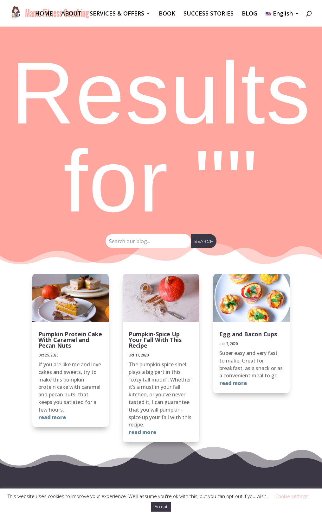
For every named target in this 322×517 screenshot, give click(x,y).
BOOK (167, 14)
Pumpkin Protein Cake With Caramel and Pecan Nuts (70, 339)
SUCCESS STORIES (209, 14)
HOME (44, 14)
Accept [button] (161, 506)
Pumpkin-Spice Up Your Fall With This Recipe (155, 339)
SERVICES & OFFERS (117, 14)
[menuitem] (282, 19)
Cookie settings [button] (291, 496)
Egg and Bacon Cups (248, 334)
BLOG (249, 14)
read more (52, 417)
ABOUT (71, 14)
